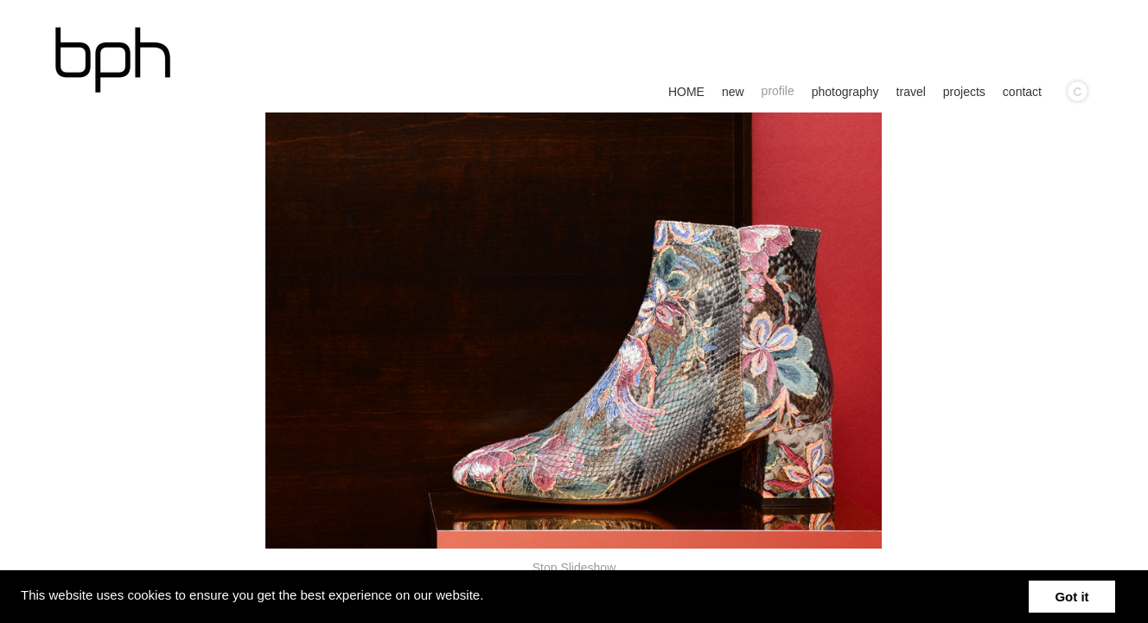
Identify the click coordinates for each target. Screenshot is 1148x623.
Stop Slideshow (574, 568)
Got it (1071, 596)
